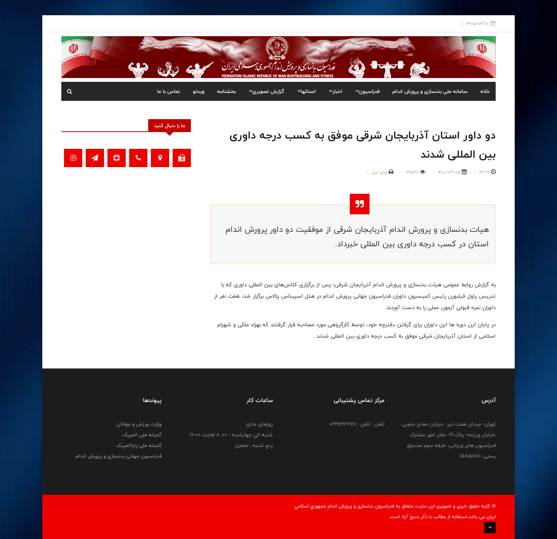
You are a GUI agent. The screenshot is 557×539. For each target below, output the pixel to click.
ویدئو (198, 91)
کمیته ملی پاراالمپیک (139, 445)
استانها (306, 91)
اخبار (336, 91)
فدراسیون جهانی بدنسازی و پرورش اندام (118, 456)
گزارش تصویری (266, 91)
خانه (485, 91)
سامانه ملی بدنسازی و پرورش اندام (429, 91)
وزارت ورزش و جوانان (139, 424)
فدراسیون (367, 91)
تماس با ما (168, 91)
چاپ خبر (379, 172)
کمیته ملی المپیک (142, 434)
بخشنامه (226, 91)
